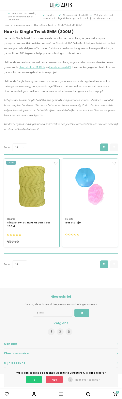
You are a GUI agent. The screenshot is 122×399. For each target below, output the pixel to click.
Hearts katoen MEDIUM (32, 67)
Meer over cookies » (87, 379)
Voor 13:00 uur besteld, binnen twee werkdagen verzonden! (22, 16)
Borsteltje (73, 222)
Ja (34, 379)
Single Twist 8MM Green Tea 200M (28, 224)
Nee (54, 379)
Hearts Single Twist (43, 25)
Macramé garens (22, 25)
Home (6, 25)
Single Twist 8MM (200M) (70, 25)
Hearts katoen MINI (60, 67)
